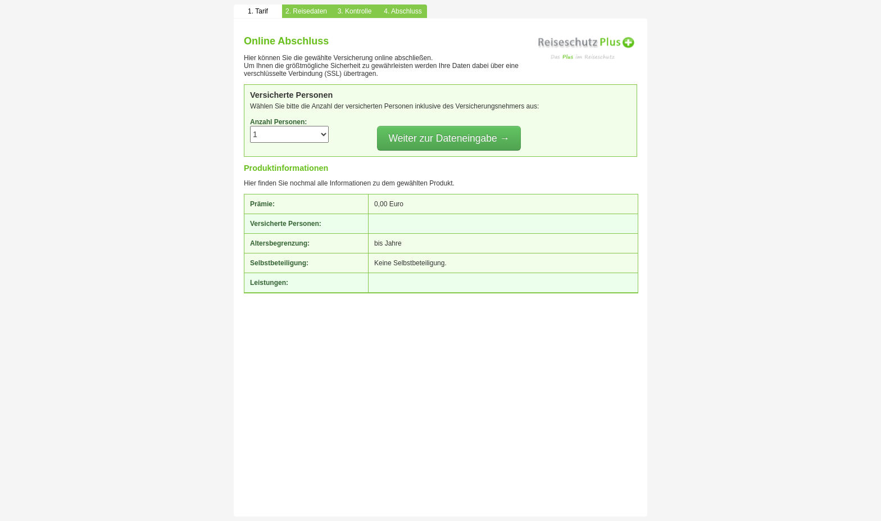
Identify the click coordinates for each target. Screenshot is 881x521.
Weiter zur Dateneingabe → (449, 138)
